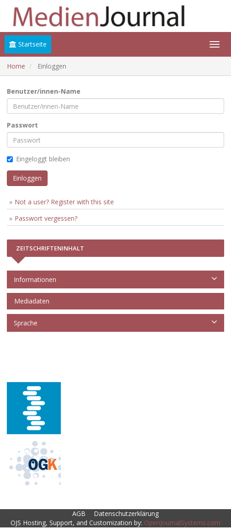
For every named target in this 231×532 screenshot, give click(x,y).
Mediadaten (30, 301)
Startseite (28, 44)
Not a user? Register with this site (64, 201)
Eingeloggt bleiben (38, 158)
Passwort (22, 125)
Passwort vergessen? (46, 218)
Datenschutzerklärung (126, 513)
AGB (79, 513)
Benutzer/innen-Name (44, 91)
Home (16, 66)
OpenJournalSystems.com (182, 522)
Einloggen (27, 178)
